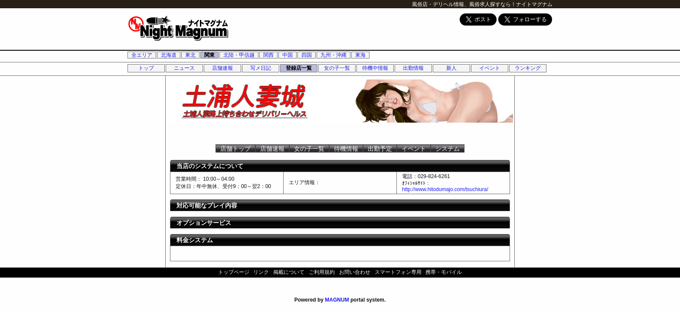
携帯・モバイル (443, 272)
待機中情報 (375, 68)
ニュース (184, 68)
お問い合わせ (354, 272)
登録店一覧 (299, 68)
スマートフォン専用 (398, 272)
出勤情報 (413, 68)
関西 (268, 55)
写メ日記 (260, 68)
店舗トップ (235, 148)
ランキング (528, 68)
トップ (146, 68)
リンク (261, 272)
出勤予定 (380, 148)
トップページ (233, 272)
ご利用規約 (322, 272)
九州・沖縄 (333, 55)
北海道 (169, 55)
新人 (451, 68)
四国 (306, 55)
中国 (287, 55)
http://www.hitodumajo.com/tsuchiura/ (445, 189)
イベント (489, 68)
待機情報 (346, 148)
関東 (209, 55)
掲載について (288, 272)
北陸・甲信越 (239, 55)
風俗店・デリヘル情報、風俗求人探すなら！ (464, 4)
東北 (190, 55)
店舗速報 (222, 68)
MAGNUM (337, 300)
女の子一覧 (337, 68)
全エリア (141, 55)
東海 (360, 55)
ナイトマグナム (534, 4)
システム (447, 148)
